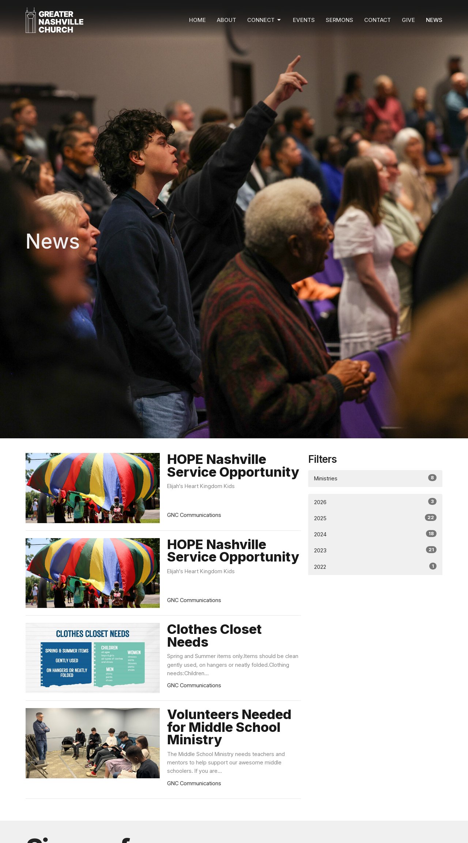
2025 (375, 518)
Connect (264, 20)
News (434, 19)
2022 (375, 566)
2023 (375, 550)
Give (408, 19)
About (226, 19)
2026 (375, 502)
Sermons (339, 19)
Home (197, 19)
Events (304, 19)
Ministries (375, 478)
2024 (375, 534)
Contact (377, 19)
